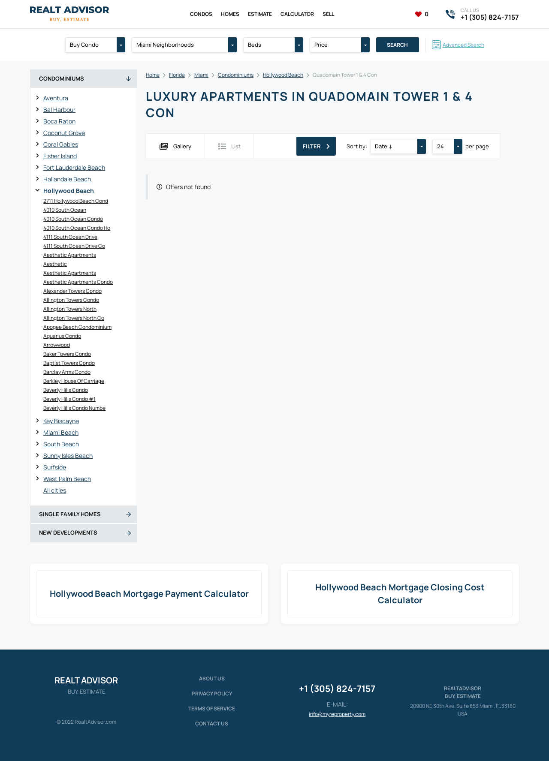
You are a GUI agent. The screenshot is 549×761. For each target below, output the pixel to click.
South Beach (61, 444)
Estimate (260, 14)
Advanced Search (463, 44)
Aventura (55, 98)
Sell (328, 14)
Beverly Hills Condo (65, 390)
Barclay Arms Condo (66, 372)
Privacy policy (212, 693)
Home (153, 74)
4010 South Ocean (64, 210)
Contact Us (211, 723)
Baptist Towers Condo (69, 363)
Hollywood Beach (68, 190)
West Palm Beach (67, 479)
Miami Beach (60, 432)
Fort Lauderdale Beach (74, 167)
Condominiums (235, 74)
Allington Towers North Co (73, 318)
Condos (201, 14)
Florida (177, 74)
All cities (54, 490)
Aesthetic (55, 264)
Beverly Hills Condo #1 (69, 399)
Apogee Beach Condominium (77, 327)
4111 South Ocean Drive (70, 237)
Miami (201, 74)
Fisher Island (60, 156)
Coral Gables (60, 144)
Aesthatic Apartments (69, 255)
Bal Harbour (59, 109)
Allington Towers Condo (71, 300)
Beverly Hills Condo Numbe (74, 408)
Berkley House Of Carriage (73, 381)
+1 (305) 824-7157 (337, 689)
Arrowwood (56, 345)
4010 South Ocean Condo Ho (76, 228)
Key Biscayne (61, 421)
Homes (230, 14)
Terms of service (211, 708)
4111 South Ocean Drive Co (74, 246)
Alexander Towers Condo (72, 291)
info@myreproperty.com (337, 714)
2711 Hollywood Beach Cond (75, 201)
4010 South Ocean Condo (73, 219)
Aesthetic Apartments (69, 273)
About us (212, 678)
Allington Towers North (70, 309)
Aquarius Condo (62, 336)
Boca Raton (59, 121)
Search (397, 44)
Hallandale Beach (67, 179)
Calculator (297, 14)
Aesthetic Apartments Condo (78, 282)
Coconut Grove (64, 133)
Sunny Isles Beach (68, 455)
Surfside (54, 467)
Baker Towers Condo (67, 354)
